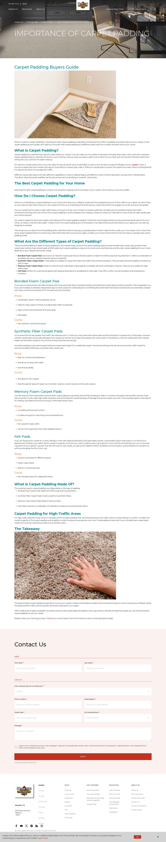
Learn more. (43, 838)
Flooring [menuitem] (68, 790)
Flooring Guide (32, 22)
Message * (18, 725)
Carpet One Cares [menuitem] (138, 798)
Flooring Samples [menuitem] (93, 794)
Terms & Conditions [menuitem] (138, 806)
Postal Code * (19, 712)
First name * (18, 663)
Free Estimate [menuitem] (70, 814)
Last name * (88, 663)
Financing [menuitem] (68, 818)
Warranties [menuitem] (113, 808)
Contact (49, 618)
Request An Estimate (137, 9)
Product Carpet (47, 22)
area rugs (93, 271)
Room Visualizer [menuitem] (93, 790)
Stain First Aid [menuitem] (114, 794)
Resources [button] (27, 9)
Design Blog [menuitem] (91, 804)
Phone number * (20, 699)
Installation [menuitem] (113, 812)
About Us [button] (40, 9)
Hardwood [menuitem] (69, 798)
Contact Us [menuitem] (135, 802)
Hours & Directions (114, 9)
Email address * (90, 699)
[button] (151, 9)
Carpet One (18, 22)
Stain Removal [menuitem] (114, 790)
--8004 (24, 4)
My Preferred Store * (91, 712)
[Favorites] (155, 9)
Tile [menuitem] (66, 810)
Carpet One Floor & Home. (31, 831)
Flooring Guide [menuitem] (114, 798)
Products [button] (13, 9)
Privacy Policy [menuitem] (136, 810)
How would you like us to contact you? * (29, 686)
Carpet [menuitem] (67, 802)
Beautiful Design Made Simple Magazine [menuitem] (95, 799)
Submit (83, 757)
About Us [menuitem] (134, 790)
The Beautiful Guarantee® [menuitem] (114, 803)
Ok (137, 837)
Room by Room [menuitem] (137, 794)
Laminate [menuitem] (68, 806)
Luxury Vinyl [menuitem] (69, 794)
